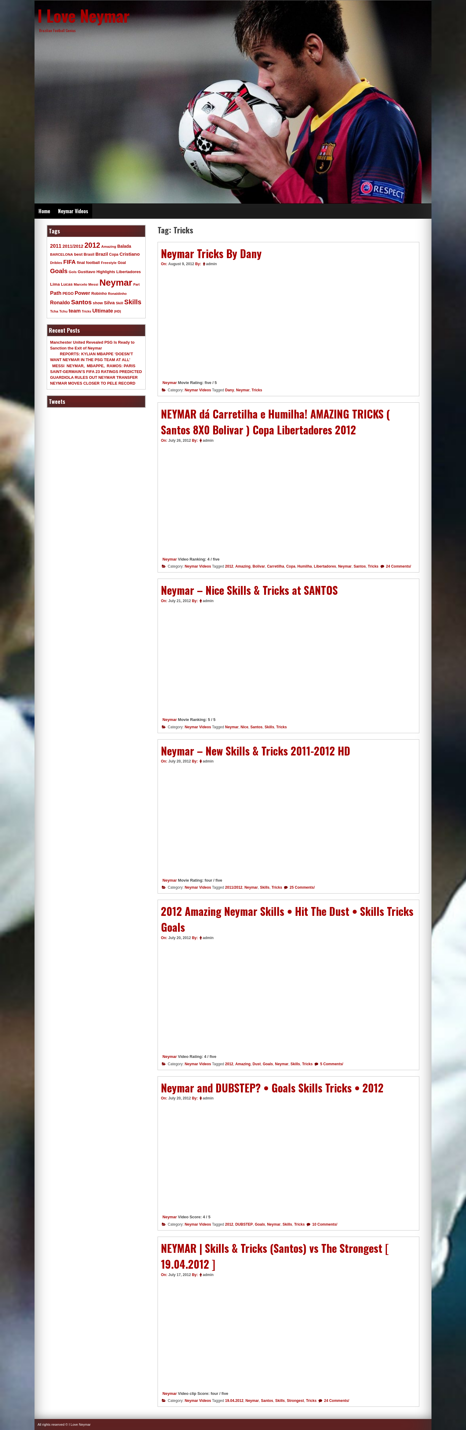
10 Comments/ (324, 1224)
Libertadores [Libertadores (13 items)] (128, 271)
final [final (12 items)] (81, 262)
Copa (290, 566)
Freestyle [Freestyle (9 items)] (108, 263)
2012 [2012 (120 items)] (92, 245)
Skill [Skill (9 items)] (119, 303)
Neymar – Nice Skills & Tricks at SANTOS (249, 590)
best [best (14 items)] (78, 254)
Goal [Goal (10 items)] (122, 263)
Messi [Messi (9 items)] (93, 284)
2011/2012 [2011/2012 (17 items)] (72, 246)
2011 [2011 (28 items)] (55, 246)
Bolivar (259, 566)
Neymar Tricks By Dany (211, 253)
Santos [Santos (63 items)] (81, 302)
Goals (268, 1064)
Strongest (295, 1401)
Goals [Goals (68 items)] (58, 270)
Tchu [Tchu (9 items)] (63, 311)
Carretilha (275, 566)
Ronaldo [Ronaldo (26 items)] (60, 302)
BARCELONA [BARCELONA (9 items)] (61, 254)
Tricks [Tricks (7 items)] (86, 311)
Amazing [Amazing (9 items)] (108, 246)
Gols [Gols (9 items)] (73, 272)
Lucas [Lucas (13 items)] (66, 284)
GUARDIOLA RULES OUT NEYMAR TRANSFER (94, 377)
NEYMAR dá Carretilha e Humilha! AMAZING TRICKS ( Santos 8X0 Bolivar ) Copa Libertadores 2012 (275, 422)
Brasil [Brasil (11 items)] (89, 254)
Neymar (169, 382)
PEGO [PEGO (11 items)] (68, 293)
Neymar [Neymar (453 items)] (115, 282)
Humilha (304, 566)
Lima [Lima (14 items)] (55, 284)
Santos (360, 566)
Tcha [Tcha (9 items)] (54, 311)
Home (44, 211)
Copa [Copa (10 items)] (113, 254)
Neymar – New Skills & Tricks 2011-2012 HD (255, 751)
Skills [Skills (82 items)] (132, 302)
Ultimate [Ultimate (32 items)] (102, 311)
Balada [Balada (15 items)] (124, 246)
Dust (257, 1064)
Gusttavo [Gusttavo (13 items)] (87, 271)
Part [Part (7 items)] (136, 284)
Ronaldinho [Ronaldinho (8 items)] (117, 293)
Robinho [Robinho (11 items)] (99, 293)
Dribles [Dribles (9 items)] (56, 263)
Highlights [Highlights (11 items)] (105, 272)
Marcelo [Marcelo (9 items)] (80, 284)
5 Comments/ (331, 1064)
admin (211, 264)
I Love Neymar (84, 15)
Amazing (242, 566)
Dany (229, 390)
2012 (229, 566)
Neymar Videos (73, 211)
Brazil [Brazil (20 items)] (102, 254)
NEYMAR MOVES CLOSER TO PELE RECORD (92, 383)
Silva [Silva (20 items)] (109, 302)
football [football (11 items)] (93, 263)
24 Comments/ (398, 566)
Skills (269, 727)
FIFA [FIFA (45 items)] (69, 262)
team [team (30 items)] (75, 311)
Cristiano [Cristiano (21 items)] (129, 254)
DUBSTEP (244, 1224)
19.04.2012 (234, 1401)
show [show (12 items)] (98, 303)
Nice (244, 727)
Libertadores (325, 566)
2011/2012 (233, 887)
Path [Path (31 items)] (55, 293)
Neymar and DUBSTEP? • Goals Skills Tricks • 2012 (272, 1087)
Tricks (257, 390)
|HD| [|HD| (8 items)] (117, 311)
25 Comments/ (302, 887)
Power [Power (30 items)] (82, 293)
